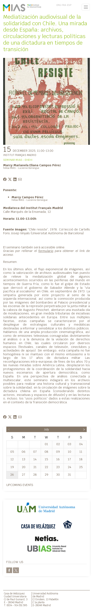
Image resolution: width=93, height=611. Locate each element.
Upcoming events (19, 485)
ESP (69, 5)
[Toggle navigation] (86, 7)
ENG (58, 5)
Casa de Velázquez (14, 593)
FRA (64, 5)
